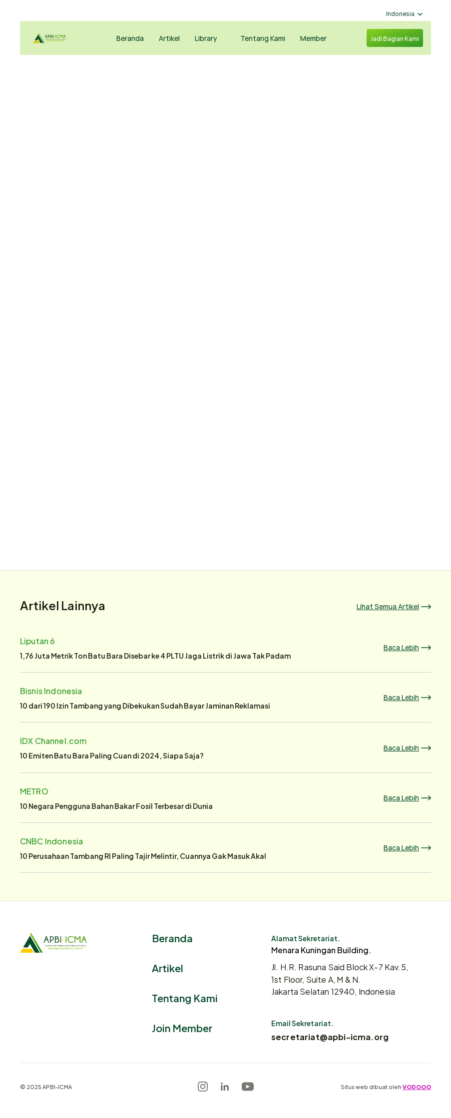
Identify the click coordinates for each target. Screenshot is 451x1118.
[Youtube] (248, 1087)
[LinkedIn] (225, 1087)
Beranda (172, 937)
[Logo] (58, 38)
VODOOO (417, 1086)
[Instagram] (203, 1087)
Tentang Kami (185, 997)
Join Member (182, 1027)
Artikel (167, 967)
